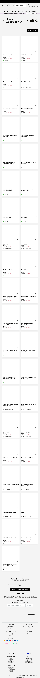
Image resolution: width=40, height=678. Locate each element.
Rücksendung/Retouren (11, 633)
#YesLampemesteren (29, 656)
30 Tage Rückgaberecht (29, 633)
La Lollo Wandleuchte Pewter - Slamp (11, 483)
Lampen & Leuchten (5, 14)
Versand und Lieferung (11, 632)
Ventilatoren (29, 7)
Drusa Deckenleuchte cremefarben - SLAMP (28, 269)
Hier (24, 12)
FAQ (11, 627)
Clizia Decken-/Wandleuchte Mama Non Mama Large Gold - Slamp (10, 54)
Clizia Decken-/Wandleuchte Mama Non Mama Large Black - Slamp (10, 510)
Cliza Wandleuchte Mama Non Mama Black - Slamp (10, 269)
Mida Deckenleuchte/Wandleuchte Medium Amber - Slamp (28, 537)
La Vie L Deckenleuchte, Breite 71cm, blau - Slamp (10, 457)
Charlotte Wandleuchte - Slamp (27, 80)
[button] (18, 50)
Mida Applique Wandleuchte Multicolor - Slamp (27, 323)
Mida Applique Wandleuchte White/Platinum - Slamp (27, 108)
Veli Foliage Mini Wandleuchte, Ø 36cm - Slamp (28, 134)
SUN (31, 12)
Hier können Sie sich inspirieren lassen (19, 587)
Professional (32, 10)
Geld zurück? (11, 634)
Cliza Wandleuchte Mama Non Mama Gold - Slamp (28, 242)
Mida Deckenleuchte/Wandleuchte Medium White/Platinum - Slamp (10, 296)
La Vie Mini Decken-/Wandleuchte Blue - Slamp (10, 242)
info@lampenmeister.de (10, 626)
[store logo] (8, 4)
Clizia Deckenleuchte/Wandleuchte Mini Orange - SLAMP (10, 188)
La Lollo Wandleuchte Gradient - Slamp (27, 457)
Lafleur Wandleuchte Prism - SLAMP (28, 402)
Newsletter (29, 632)
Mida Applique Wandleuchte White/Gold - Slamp (27, 483)
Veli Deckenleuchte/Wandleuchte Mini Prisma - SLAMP (28, 376)
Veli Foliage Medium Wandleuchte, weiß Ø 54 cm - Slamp (28, 430)
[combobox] (20, 4)
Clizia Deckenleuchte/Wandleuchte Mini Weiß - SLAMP (28, 188)
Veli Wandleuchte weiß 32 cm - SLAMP (27, 54)
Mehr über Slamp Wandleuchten (15, 25)
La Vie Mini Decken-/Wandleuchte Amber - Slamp (10, 537)
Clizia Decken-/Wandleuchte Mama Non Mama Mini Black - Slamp (10, 376)
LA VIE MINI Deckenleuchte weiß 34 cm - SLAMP (28, 161)
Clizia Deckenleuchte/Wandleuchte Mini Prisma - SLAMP (10, 215)
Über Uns (11, 656)
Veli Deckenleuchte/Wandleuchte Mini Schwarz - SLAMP (28, 296)
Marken (10, 14)
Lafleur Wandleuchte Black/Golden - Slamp (10, 349)
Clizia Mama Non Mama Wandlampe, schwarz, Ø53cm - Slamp (10, 323)
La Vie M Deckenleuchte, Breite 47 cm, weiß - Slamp (29, 215)
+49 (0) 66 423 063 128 (11, 625)
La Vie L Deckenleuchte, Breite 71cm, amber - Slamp (10, 430)
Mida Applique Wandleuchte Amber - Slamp (28, 510)
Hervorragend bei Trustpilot (11, 0)
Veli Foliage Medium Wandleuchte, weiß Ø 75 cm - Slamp (10, 108)
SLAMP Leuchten (13, 14)
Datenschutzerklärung (31, 612)
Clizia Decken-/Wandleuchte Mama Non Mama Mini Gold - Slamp (10, 161)
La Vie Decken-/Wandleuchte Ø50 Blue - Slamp (10, 134)
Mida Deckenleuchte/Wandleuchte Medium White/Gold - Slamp (10, 563)
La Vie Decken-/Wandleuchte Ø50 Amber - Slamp (28, 349)
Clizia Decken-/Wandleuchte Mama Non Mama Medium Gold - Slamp (10, 81)
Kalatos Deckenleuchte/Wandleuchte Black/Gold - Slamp (10, 403)
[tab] (5, 29)
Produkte (5, 25)
